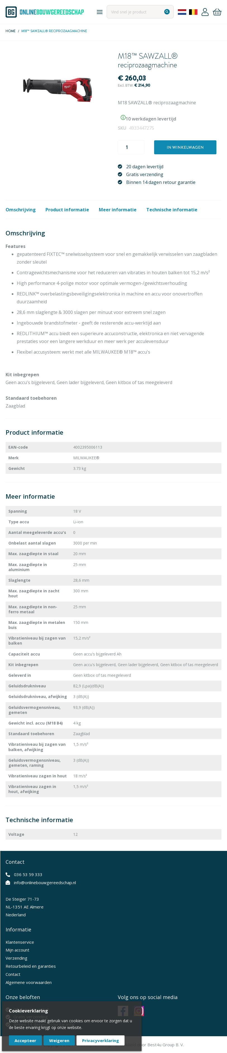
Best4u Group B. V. (165, 1044)
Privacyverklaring (100, 1040)
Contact (13, 974)
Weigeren (59, 1040)
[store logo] (45, 12)
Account (205, 12)
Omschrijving (21, 209)
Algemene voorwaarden (29, 982)
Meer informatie (118, 209)
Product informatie (67, 209)
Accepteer (25, 1040)
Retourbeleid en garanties (31, 966)
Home (11, 31)
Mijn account (17, 950)
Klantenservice (20, 942)
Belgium (193, 12)
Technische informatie (171, 209)
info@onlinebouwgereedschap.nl (45, 882)
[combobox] (140, 11)
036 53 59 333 (28, 874)
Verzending (16, 958)
